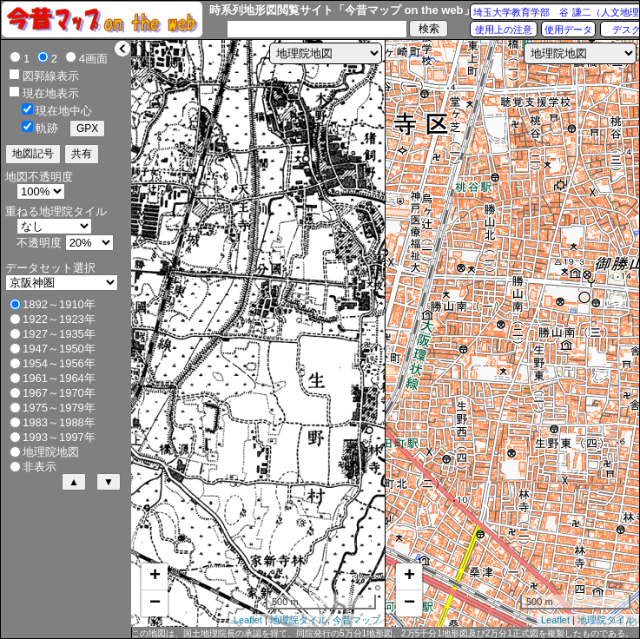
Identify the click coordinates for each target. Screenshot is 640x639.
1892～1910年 (59, 304)
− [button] (155, 603)
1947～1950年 (59, 348)
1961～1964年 (59, 378)
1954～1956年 (59, 363)
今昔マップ (356, 620)
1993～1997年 (59, 437)
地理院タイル (298, 620)
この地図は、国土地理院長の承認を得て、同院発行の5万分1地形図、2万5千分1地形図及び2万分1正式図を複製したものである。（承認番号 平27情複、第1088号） (382, 634)
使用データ (568, 29)
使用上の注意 (503, 29)
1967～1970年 (59, 392)
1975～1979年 (59, 407)
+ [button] (155, 576)
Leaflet (248, 620)
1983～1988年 (59, 422)
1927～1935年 (59, 333)
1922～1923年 (59, 319)
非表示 (39, 466)
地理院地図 (51, 451)
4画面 (93, 58)
